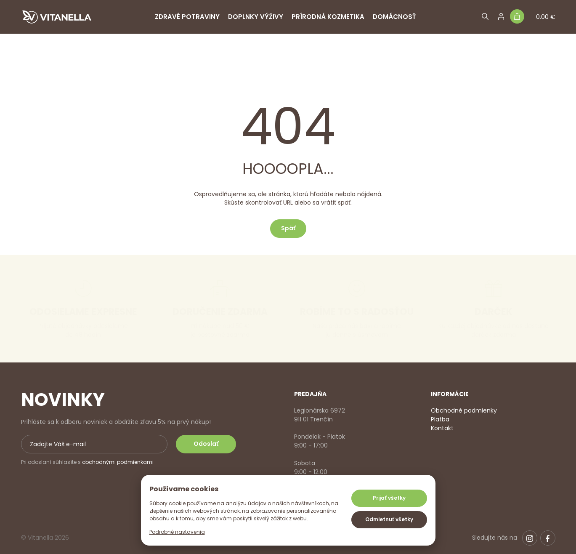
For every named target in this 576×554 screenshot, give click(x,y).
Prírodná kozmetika (328, 16)
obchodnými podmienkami (118, 462)
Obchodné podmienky (464, 410)
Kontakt (442, 428)
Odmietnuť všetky (389, 519)
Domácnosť (394, 16)
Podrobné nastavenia (177, 531)
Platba (440, 419)
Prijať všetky (389, 497)
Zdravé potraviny (187, 16)
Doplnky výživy (255, 16)
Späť (288, 228)
